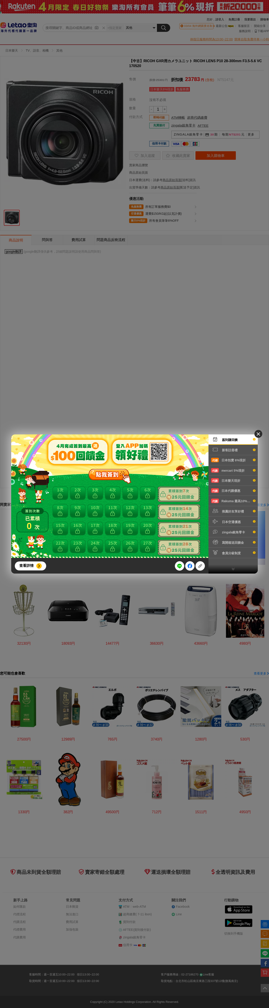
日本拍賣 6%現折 (233, 460)
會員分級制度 (233, 552)
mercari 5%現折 (233, 470)
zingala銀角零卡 (233, 532)
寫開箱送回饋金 (233, 542)
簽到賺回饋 (233, 439)
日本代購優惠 (233, 490)
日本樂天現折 (233, 480)
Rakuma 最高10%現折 (233, 501)
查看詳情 (26, 566)
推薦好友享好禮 (233, 511)
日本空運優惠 (233, 521)
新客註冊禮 (233, 449)
